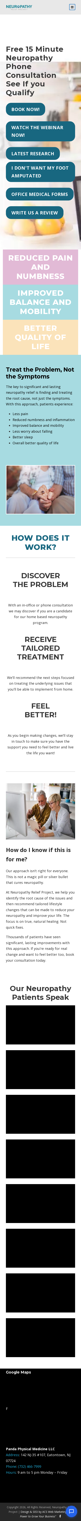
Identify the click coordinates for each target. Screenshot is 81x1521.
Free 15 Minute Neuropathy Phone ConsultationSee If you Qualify (34, 71)
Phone (11, 1466)
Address (12, 1455)
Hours (11, 1472)
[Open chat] (71, 1511)
